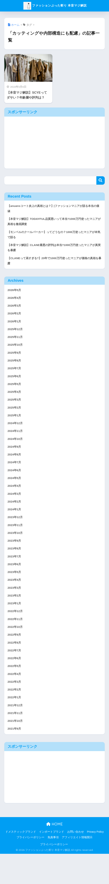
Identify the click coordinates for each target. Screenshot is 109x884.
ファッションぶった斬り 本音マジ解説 (55, 5)
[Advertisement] (54, 142)
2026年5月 (14, 294)
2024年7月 (14, 477)
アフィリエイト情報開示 (77, 867)
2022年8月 (14, 667)
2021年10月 (15, 750)
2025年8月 (14, 369)
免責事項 (53, 867)
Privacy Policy (95, 862)
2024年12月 (15, 435)
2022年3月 (14, 709)
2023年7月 (14, 576)
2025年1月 (14, 427)
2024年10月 (15, 452)
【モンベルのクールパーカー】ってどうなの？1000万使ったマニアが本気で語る (53, 236)
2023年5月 (14, 593)
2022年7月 (14, 676)
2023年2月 (14, 617)
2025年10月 (15, 352)
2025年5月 (14, 394)
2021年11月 (15, 742)
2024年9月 (14, 460)
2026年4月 (14, 303)
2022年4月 (14, 700)
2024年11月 (15, 444)
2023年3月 (14, 609)
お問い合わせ (75, 862)
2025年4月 (14, 402)
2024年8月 (14, 468)
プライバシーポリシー (30, 867)
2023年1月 (14, 626)
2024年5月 (14, 493)
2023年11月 (15, 543)
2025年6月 (14, 386)
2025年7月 (14, 377)
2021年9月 (14, 758)
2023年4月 (14, 601)
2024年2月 (14, 518)
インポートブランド (51, 862)
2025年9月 (14, 361)
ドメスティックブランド (20, 862)
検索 (100, 180)
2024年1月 (14, 526)
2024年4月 (14, 502)
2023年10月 (15, 551)
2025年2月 (14, 419)
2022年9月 (14, 659)
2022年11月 (15, 643)
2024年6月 (14, 485)
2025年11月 (15, 344)
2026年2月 (14, 319)
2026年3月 (14, 311)
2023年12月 (15, 535)
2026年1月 (14, 328)
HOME (54, 854)
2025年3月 (14, 410)
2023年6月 (14, 584)
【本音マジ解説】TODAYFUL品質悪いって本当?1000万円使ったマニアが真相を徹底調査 (53, 222)
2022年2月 (14, 717)
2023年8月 (14, 568)
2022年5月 (14, 692)
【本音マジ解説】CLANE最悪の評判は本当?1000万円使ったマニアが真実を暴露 (53, 250)
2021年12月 (15, 734)
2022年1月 (14, 725)
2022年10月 (15, 651)
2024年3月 (14, 510)
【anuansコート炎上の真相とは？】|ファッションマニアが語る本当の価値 (54, 209)
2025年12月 (15, 336)
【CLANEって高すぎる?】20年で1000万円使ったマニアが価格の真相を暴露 (53, 264)
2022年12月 (15, 634)
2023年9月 (14, 559)
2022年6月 (14, 684)
